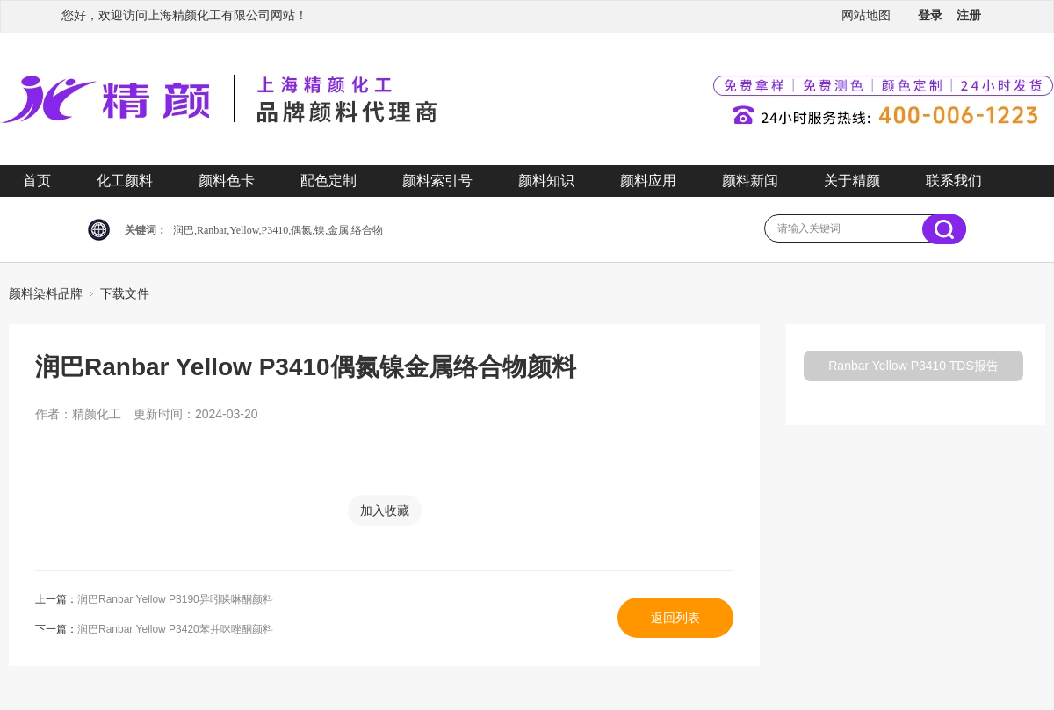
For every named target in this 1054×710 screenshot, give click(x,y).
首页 (37, 180)
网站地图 (866, 15)
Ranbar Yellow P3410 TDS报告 (913, 366)
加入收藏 (384, 511)
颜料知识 (546, 180)
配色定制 (328, 180)
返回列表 (675, 618)
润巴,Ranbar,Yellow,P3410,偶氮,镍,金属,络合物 (278, 230)
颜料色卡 (227, 180)
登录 (930, 15)
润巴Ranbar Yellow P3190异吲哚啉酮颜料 (175, 599)
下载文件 (124, 293)
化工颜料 (125, 180)
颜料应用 (648, 180)
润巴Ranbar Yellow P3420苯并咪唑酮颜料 (175, 629)
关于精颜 (852, 180)
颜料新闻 (750, 180)
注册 (969, 15)
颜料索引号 (437, 180)
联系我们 (954, 180)
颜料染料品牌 (46, 293)
